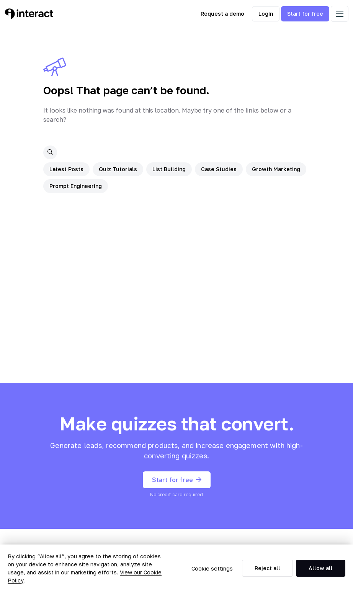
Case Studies (219, 169)
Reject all (267, 568)
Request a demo (222, 13)
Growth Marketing (276, 169)
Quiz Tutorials (118, 169)
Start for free (305, 13)
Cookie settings (212, 568)
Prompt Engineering (75, 186)
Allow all (321, 568)
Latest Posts (66, 169)
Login (265, 13)
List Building (169, 169)
